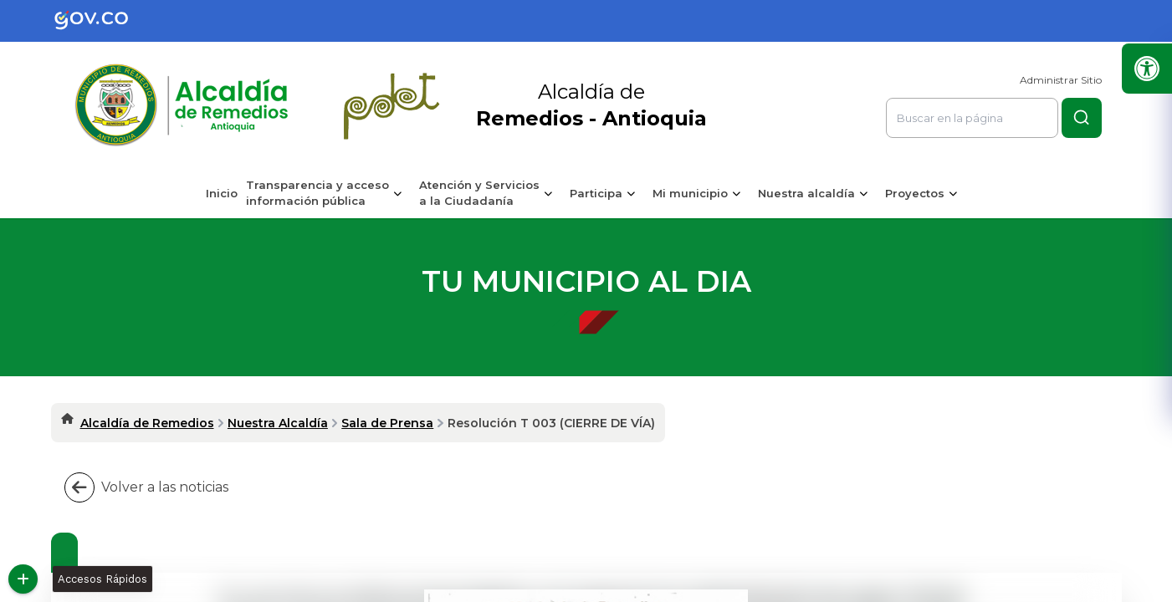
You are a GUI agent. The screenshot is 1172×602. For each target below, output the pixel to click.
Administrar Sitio (1061, 80)
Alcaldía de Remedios (147, 423)
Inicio (222, 193)
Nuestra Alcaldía (278, 423)
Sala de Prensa (387, 423)
